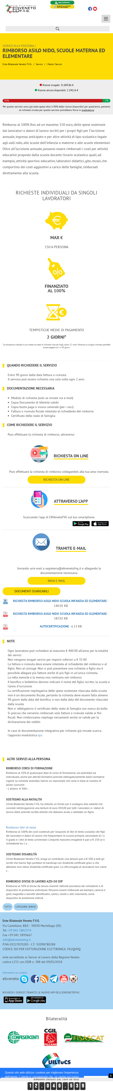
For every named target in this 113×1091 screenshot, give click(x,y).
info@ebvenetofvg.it (16, 940)
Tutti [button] (7, 906)
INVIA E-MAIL (56, 581)
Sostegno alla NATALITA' (24, 800)
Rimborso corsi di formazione (29, 769)
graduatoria (88, 110)
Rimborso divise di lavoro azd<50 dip (34, 882)
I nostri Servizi (54, 64)
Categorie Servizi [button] (26, 906)
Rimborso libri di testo (21, 827)
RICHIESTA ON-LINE (56, 480)
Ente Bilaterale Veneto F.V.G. (17, 64)
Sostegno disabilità (21, 855)
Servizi (39, 64)
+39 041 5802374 (19, 930)
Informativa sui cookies (15, 972)
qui (40, 735)
